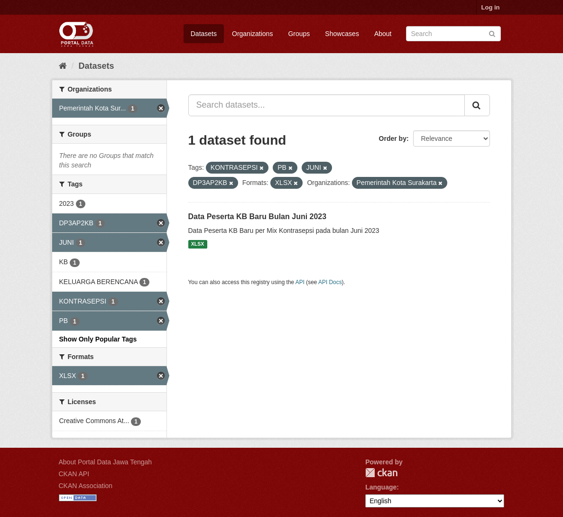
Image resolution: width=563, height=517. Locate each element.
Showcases (342, 33)
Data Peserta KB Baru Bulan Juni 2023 (257, 216)
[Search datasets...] (326, 105)
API (300, 282)
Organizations (252, 33)
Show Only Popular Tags (98, 339)
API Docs (330, 282)
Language (381, 487)
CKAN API (74, 474)
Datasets (204, 33)
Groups (299, 33)
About (383, 33)
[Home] (63, 66)
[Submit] (492, 33)
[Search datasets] (453, 33)
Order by (392, 138)
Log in (490, 7)
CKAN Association (86, 485)
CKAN (381, 473)
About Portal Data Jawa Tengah (105, 462)
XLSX (197, 244)
